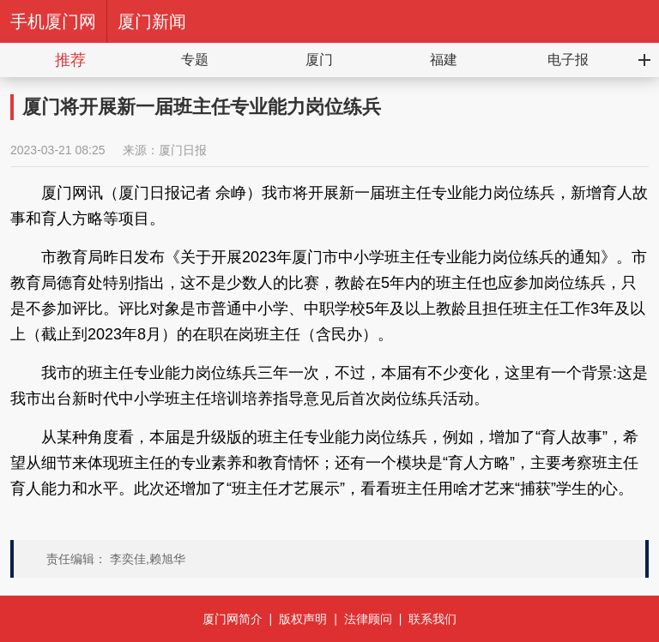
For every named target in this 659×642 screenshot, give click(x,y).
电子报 (568, 59)
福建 (443, 59)
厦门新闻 (152, 21)
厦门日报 (183, 150)
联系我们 (432, 619)
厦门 (319, 59)
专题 (195, 59)
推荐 (70, 60)
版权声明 (303, 619)
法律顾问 (368, 619)
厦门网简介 (233, 619)
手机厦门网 (53, 21)
